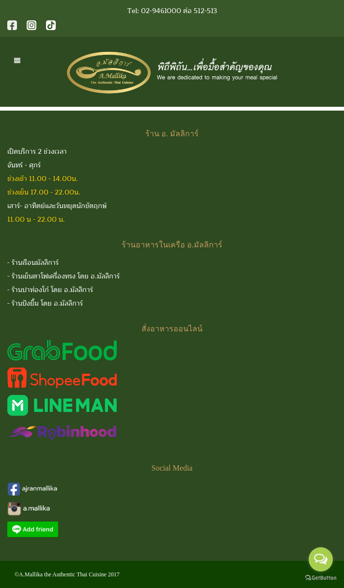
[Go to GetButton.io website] (320, 578)
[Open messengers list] (321, 559)
